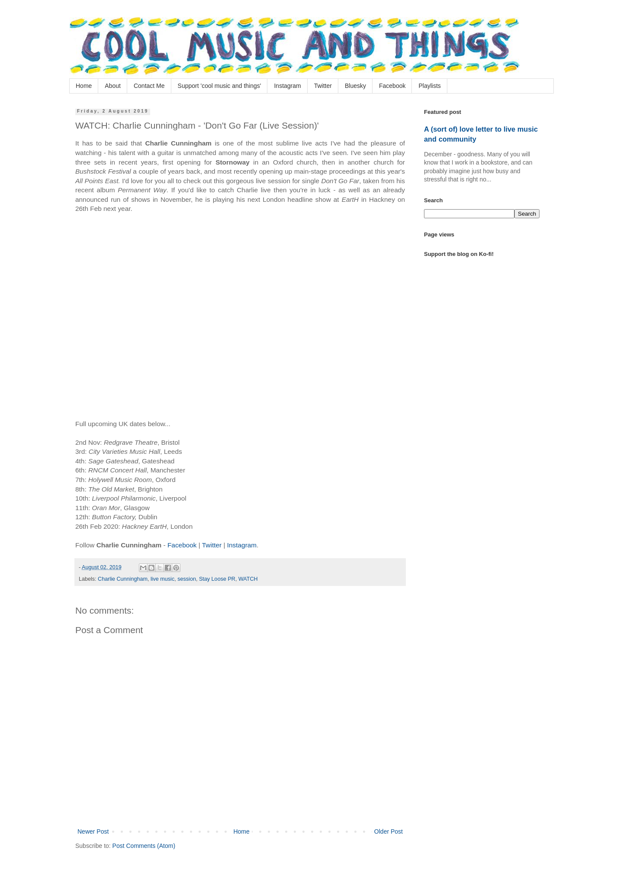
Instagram (287, 85)
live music (162, 579)
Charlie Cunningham (123, 579)
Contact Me (149, 85)
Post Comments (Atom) (143, 845)
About (113, 85)
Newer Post (93, 831)
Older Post (388, 831)
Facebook (392, 85)
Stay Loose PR (217, 579)
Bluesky (355, 85)
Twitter (323, 85)
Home (84, 85)
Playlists (429, 85)
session (186, 579)
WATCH (248, 579)
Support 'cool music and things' (219, 85)
